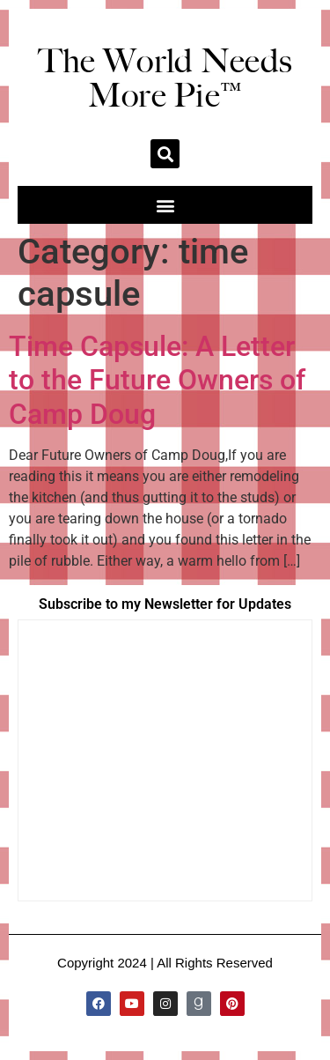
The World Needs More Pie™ (165, 78)
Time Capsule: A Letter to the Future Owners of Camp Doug (157, 380)
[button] (165, 153)
